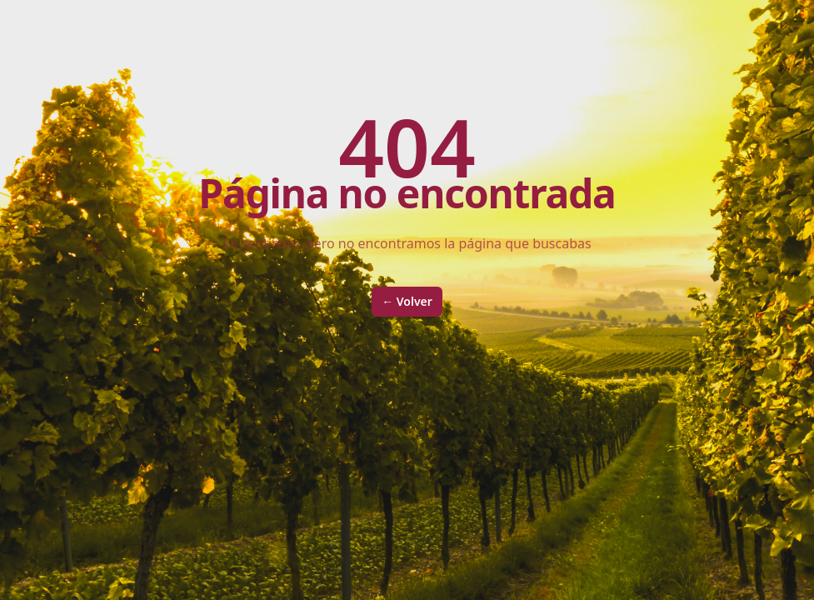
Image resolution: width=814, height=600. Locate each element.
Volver (407, 301)
